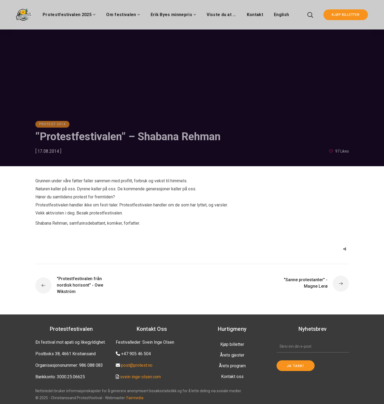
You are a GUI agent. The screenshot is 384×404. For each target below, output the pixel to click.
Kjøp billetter (232, 344)
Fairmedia (134, 398)
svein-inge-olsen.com (140, 376)
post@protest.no (136, 365)
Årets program (232, 365)
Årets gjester (232, 355)
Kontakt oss (232, 376)
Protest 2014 (52, 124)
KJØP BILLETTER (346, 15)
